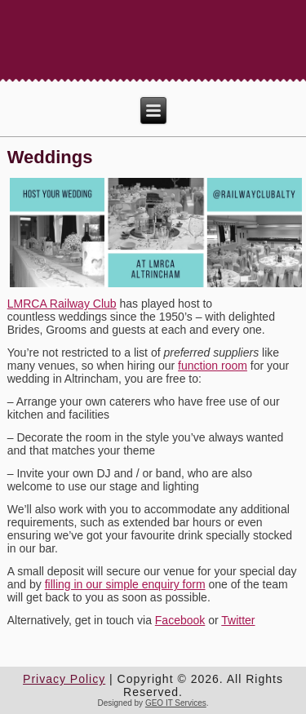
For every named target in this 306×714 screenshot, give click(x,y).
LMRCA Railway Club (62, 303)
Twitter (238, 620)
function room (212, 365)
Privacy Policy (64, 678)
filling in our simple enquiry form (125, 584)
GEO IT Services (175, 702)
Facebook (180, 620)
